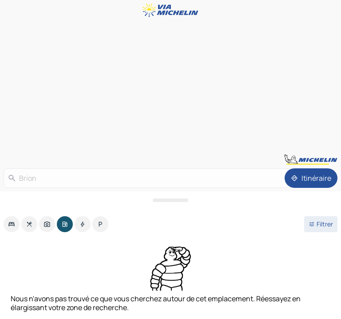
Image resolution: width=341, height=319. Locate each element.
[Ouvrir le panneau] (170, 200)
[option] (12, 224)
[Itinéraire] (311, 178)
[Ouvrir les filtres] (320, 224)
